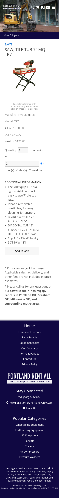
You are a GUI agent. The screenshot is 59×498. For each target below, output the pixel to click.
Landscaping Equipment (29, 424)
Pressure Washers (29, 457)
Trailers (29, 446)
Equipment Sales (29, 343)
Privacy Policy (29, 364)
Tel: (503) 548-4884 (29, 397)
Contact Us (29, 359)
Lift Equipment (29, 435)
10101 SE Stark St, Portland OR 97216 (29, 402)
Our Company (29, 348)
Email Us (29, 408)
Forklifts (29, 441)
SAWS (8, 44)
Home (29, 325)
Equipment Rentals (29, 332)
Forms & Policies (29, 353)
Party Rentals (29, 337)
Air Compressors (29, 451)
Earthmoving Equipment (29, 430)
